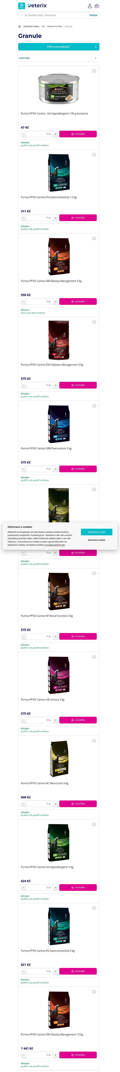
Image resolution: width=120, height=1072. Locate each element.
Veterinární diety (31, 26)
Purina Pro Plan (54, 26)
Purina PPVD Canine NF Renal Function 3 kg (47, 616)
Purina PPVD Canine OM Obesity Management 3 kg (51, 281)
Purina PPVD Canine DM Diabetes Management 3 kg (52, 364)
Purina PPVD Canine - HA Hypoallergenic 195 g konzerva (54, 113)
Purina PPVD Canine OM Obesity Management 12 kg (52, 1034)
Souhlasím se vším (96, 532)
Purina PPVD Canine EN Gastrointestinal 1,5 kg (49, 197)
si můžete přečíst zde (54, 545)
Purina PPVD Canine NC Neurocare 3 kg (44, 783)
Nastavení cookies (96, 540)
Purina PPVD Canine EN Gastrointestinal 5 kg (48, 950)
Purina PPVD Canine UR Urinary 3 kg (42, 699)
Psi (43, 26)
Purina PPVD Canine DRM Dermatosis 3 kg (46, 448)
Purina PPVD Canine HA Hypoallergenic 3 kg (47, 867)
